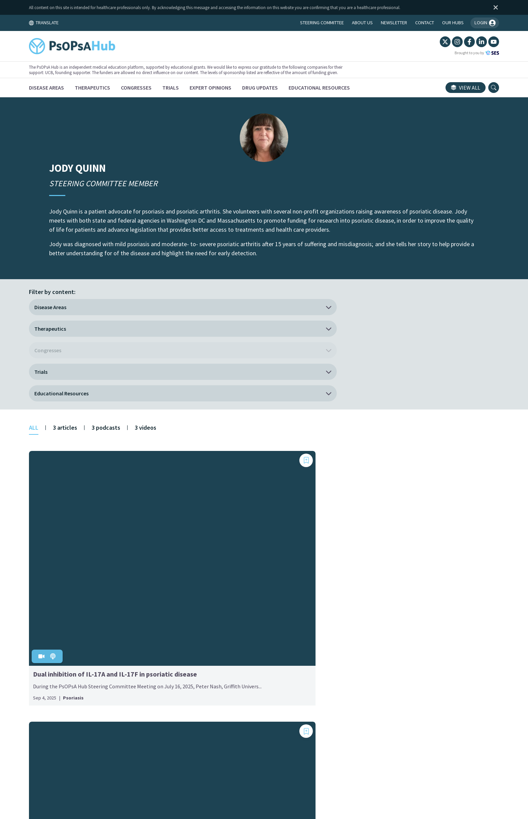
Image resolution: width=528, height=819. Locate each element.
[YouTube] (470, 41)
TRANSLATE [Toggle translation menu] (67, 23)
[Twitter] (421, 41)
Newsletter (342, 756)
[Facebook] (445, 41)
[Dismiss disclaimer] (470, 7)
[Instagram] (433, 41)
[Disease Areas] (70, 87)
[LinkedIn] (458, 41)
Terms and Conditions (199, 756)
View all (442, 87)
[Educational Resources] (342, 87)
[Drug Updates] (283, 87)
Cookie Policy (255, 756)
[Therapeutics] (116, 87)
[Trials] (194, 87)
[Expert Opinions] (234, 87)
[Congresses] (159, 87)
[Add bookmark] (143, 357)
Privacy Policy (300, 756)
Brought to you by (453, 53)
